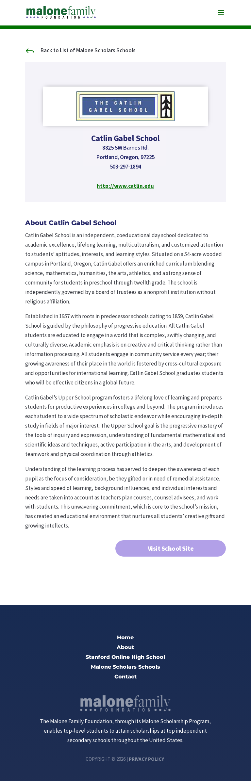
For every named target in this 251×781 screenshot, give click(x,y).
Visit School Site (171, 548)
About (125, 647)
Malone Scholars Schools (125, 667)
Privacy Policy (146, 759)
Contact (125, 677)
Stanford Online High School (125, 657)
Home (125, 638)
